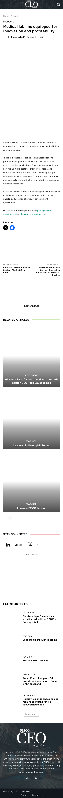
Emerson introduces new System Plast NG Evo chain (16, 270)
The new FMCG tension (31, 508)
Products (15, 16)
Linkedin (18, 545)
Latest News (31, 375)
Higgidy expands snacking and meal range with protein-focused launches (41, 702)
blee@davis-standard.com (33, 214)
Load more (31, 714)
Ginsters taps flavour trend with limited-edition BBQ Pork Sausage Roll (31, 381)
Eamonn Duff (18, 37)
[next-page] (10, 518)
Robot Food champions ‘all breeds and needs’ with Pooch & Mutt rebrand (40, 681)
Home (6, 16)
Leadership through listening (31, 445)
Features (31, 441)
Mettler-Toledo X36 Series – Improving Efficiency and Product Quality (48, 271)
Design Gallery (30, 675)
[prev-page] (5, 518)
